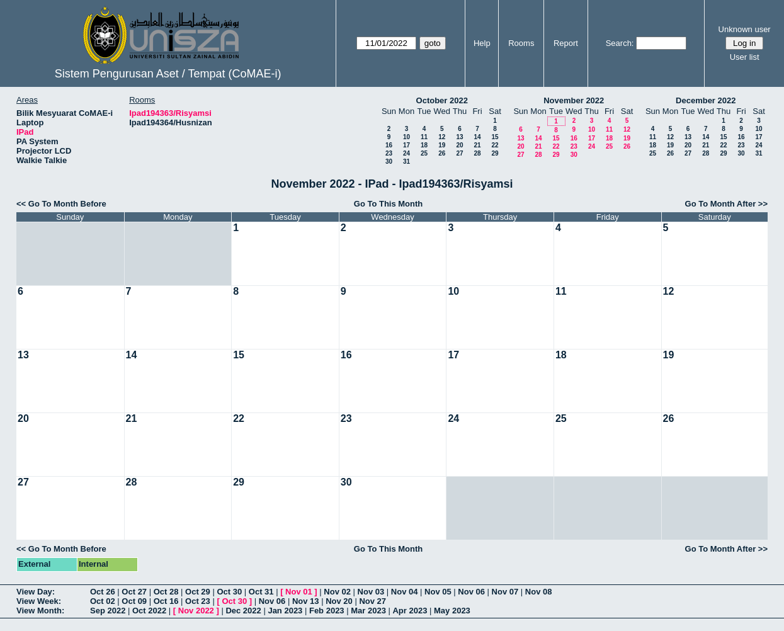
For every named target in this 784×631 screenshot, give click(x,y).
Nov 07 (505, 591)
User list (744, 57)
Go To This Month (388, 203)
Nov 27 (372, 601)
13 (459, 137)
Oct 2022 (149, 610)
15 (494, 137)
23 (388, 153)
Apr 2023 (409, 610)
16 (388, 145)
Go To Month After (720, 203)
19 (441, 145)
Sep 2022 (107, 610)
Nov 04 (404, 591)
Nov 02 (337, 591)
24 (406, 153)
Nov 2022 (196, 610)
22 (494, 145)
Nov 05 (438, 591)
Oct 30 (229, 591)
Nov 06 (471, 591)
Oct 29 (197, 591)
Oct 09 (134, 601)
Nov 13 (305, 601)
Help (482, 43)
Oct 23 (197, 601)
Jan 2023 (285, 610)
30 (388, 161)
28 (477, 153)
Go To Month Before (67, 203)
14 (477, 137)
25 (424, 153)
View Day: (35, 591)
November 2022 (573, 100)
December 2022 (706, 100)
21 (477, 145)
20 (459, 145)
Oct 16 (166, 601)
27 (459, 153)
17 (406, 145)
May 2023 (452, 610)
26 (441, 153)
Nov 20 (339, 601)
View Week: (38, 601)
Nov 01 (298, 591)
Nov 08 (538, 591)
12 (441, 137)
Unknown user (745, 29)
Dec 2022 (243, 610)
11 (424, 137)
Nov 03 (371, 591)
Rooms (521, 43)
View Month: (40, 610)
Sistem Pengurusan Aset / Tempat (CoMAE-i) (168, 73)
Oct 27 (134, 591)
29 (494, 153)
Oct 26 (102, 591)
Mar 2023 (368, 610)
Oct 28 (166, 591)
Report (566, 43)
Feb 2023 (326, 610)
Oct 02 (102, 601)
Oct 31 (261, 591)
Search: (620, 43)
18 (424, 145)
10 (406, 137)
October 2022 (442, 100)
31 (406, 161)
